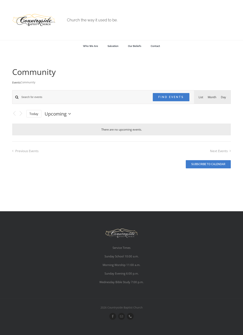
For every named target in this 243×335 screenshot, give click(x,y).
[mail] (121, 316)
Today (33, 114)
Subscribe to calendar (208, 164)
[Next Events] (21, 113)
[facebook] (112, 316)
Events (16, 82)
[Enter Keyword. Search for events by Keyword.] (84, 97)
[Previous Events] (14, 113)
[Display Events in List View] (201, 97)
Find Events (171, 97)
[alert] (121, 129)
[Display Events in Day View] (223, 97)
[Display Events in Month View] (212, 97)
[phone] (130, 316)
